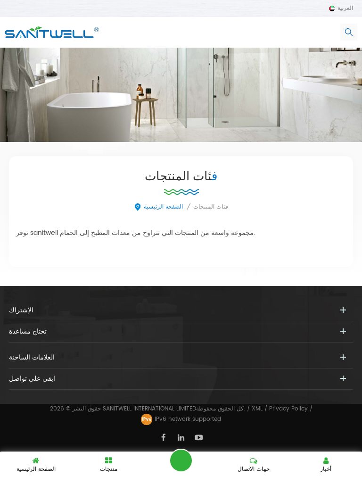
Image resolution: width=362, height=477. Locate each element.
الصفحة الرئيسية (158, 206)
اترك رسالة (181, 460)
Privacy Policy (288, 408)
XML (257, 408)
